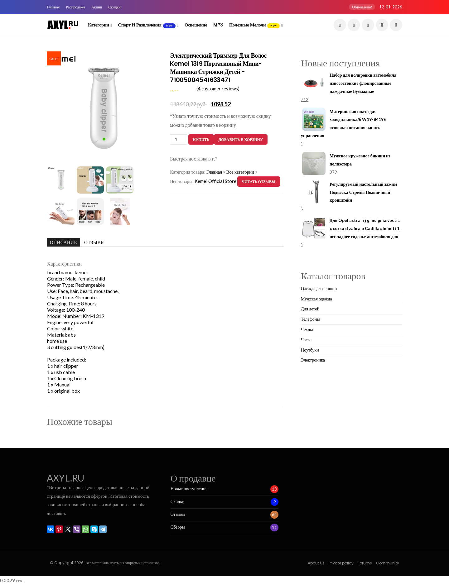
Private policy (341, 563)
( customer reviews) (217, 88)
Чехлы (307, 329)
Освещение (196, 25)
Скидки (114, 7)
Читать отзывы (258, 181)
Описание (63, 242)
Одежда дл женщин (319, 288)
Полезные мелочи (254, 25)
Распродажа (75, 7)
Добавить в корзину (241, 139)
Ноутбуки (310, 349)
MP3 (218, 25)
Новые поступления (189, 488)
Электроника (313, 359)
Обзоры (178, 527)
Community (387, 563)
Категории (98, 25)
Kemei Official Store (215, 181)
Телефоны (310, 319)
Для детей (310, 308)
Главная (53, 7)
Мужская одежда (316, 298)
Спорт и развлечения (146, 25)
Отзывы (94, 242)
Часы (306, 339)
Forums (365, 563)
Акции (96, 7)
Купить (201, 139)
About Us (316, 563)
